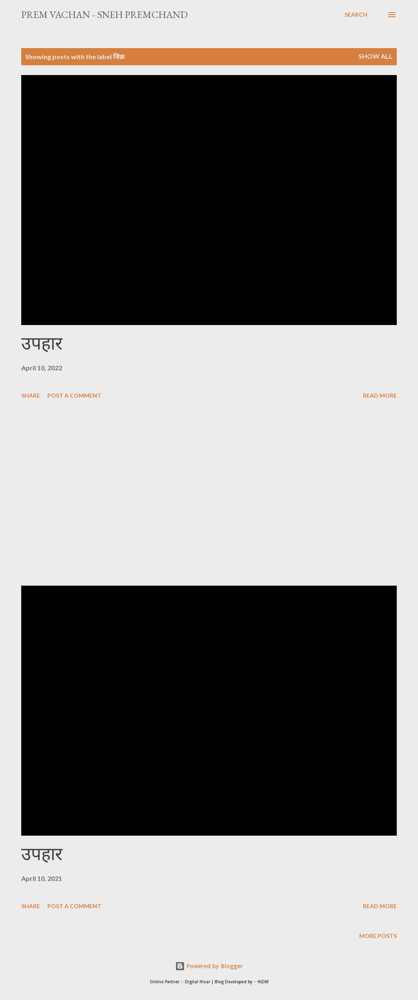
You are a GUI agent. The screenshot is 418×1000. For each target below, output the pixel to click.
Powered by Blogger (209, 966)
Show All (375, 56)
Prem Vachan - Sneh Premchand (104, 14)
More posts (378, 935)
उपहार (41, 343)
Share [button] (30, 395)
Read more (380, 395)
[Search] (356, 15)
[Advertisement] (209, 494)
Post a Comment (74, 395)
